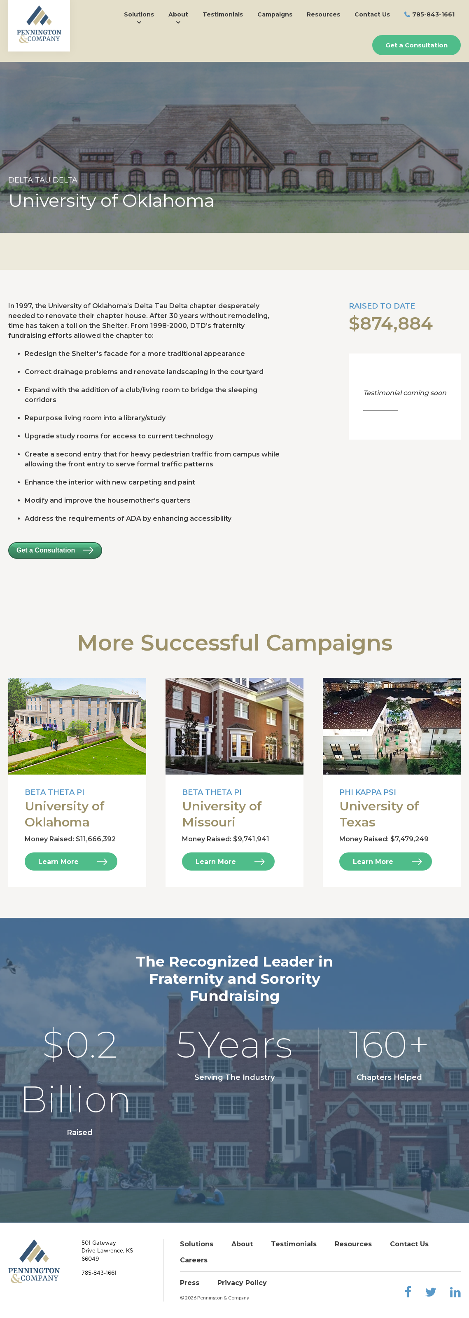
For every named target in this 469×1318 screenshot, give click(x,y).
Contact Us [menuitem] (372, 14)
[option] (234, 147)
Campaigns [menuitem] (274, 14)
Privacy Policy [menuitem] (242, 1283)
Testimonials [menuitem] (223, 14)
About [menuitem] (178, 14)
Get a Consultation (416, 45)
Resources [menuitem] (323, 14)
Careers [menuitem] (194, 1260)
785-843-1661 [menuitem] (433, 14)
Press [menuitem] (189, 1283)
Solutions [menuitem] (139, 14)
